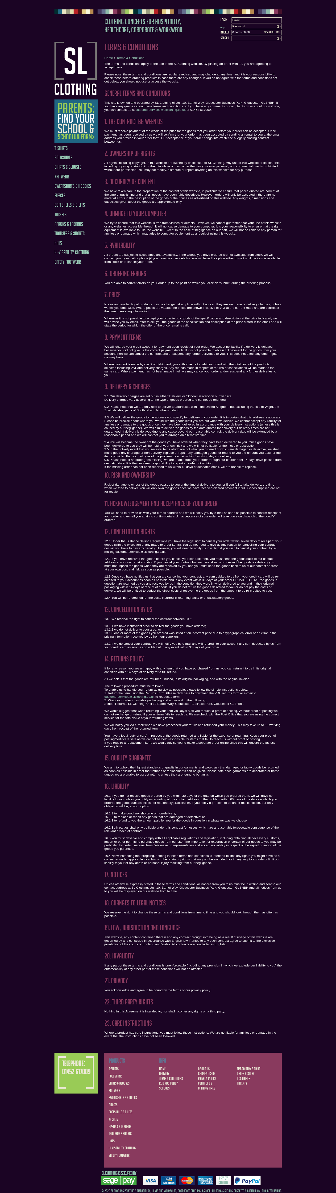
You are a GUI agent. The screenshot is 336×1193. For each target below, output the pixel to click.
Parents (242, 1083)
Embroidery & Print (248, 1068)
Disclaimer (243, 1078)
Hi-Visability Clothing (71, 252)
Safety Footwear (67, 262)
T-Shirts (61, 148)
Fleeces (59, 195)
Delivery (164, 1073)
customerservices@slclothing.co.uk (161, 109)
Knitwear (61, 177)
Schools (164, 1088)
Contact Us (205, 1083)
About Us (204, 1068)
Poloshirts (63, 158)
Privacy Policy (207, 1078)
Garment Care (206, 1073)
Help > (223, 27)
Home (108, 58)
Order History (245, 1073)
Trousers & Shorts (69, 233)
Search (224, 38)
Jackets (60, 215)
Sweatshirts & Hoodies (72, 186)
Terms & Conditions (130, 58)
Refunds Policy (168, 1083)
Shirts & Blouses (67, 167)
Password (238, 26)
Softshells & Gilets (69, 205)
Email (236, 20)
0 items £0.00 (241, 32)
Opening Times (206, 1088)
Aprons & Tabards (68, 224)
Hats (58, 243)
